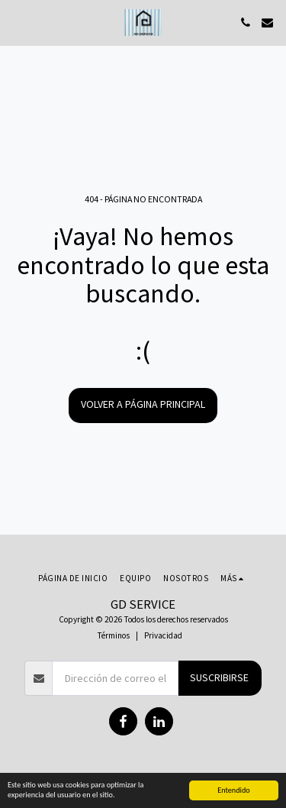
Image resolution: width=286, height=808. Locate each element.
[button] (17, 22)
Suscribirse (219, 677)
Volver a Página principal (143, 404)
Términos (114, 635)
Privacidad (163, 635)
